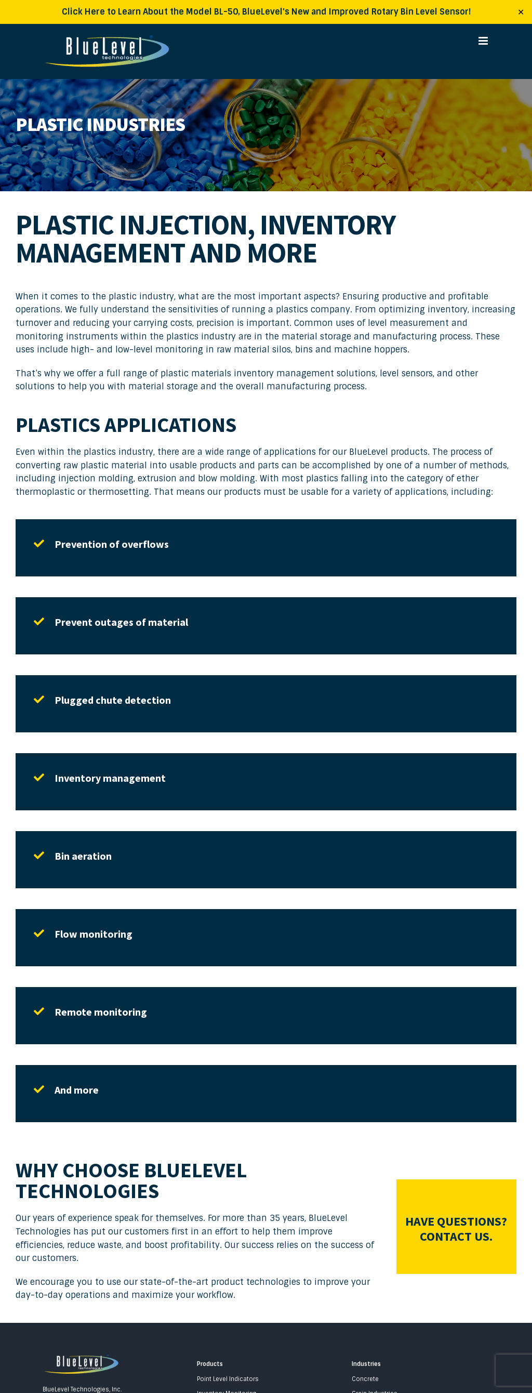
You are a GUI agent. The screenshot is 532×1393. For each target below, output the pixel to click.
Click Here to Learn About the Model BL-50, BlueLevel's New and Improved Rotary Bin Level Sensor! (266, 11)
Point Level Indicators (228, 1379)
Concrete (365, 1379)
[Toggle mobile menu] (483, 40)
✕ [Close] (520, 11)
